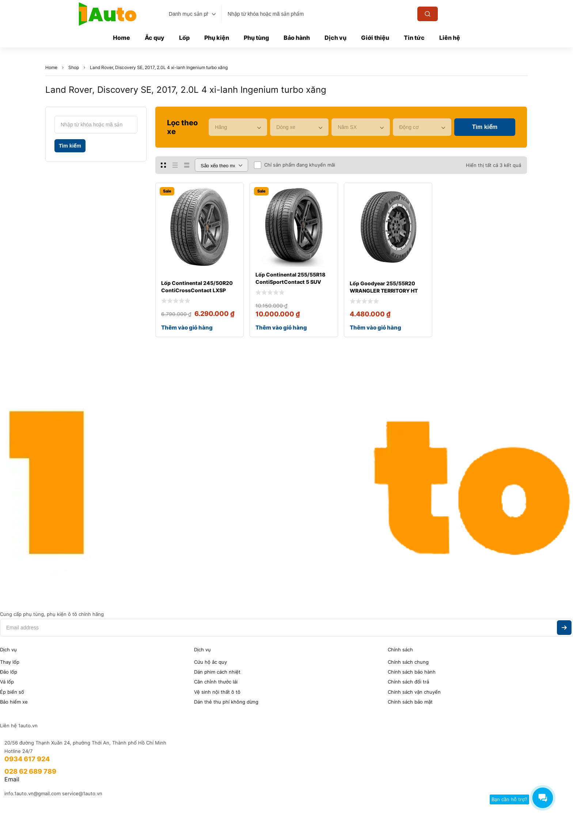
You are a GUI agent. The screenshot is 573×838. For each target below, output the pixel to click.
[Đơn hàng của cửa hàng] (221, 165)
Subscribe (564, 627)
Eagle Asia (149, 819)
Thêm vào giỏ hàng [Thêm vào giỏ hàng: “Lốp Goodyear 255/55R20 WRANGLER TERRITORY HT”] (375, 327)
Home (51, 67)
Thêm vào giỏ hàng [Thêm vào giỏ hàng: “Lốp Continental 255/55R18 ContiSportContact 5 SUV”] (281, 327)
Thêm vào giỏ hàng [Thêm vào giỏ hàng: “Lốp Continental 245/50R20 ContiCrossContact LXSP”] (187, 327)
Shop (73, 67)
